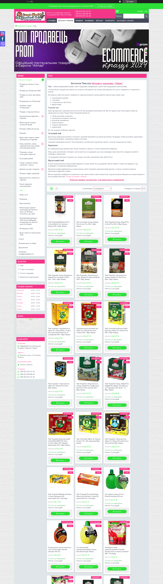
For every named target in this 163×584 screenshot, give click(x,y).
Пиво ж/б (24, 195)
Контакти (109, 21)
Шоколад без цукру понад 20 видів (28, 123)
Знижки (79, 21)
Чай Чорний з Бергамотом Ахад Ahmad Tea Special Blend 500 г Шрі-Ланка (58, 278)
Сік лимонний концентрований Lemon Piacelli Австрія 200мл (134, 451)
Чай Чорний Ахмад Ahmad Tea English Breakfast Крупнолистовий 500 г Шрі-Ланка (134, 507)
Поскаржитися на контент (89, 582)
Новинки (89, 21)
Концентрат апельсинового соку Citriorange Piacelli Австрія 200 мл (109, 452)
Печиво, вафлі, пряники (29, 173)
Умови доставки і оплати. (76, 176)
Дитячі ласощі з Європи (29, 169)
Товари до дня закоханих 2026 (30, 96)
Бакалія (23, 133)
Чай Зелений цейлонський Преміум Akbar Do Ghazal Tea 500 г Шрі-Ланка (58, 338)
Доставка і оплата (125, 21)
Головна (52, 21)
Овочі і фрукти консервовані (26, 185)
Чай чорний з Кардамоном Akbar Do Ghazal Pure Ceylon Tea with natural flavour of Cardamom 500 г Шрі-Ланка (108, 280)
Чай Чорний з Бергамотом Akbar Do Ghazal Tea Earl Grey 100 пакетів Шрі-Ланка (108, 393)
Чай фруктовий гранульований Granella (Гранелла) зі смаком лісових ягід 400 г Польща (83, 508)
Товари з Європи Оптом (29, 112)
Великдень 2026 (26, 228)
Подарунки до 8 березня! (30, 101)
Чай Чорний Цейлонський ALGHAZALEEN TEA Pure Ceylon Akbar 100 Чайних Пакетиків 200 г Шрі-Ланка (58, 395)
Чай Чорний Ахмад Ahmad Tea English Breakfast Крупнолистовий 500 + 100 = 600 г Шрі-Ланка (109, 507)
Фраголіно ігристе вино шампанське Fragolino (30, 138)
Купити (60, 241)
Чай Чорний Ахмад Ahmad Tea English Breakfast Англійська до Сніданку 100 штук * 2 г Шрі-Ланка (134, 338)
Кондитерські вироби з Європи (29, 117)
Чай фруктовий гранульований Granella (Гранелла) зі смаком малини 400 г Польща (58, 507)
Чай (21, 190)
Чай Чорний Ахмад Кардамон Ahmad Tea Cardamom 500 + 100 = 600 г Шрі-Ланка (134, 225)
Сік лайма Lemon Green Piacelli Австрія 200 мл (82, 450)
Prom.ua (93, 580)
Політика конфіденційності (26, 253)
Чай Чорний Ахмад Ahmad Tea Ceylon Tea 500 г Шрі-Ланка (109, 224)
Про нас (99, 21)
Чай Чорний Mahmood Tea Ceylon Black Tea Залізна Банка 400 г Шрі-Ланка (58, 224)
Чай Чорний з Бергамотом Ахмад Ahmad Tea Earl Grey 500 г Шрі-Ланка (83, 278)
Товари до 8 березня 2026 (30, 91)
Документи (23, 247)
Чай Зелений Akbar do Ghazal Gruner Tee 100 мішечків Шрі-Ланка (82, 392)
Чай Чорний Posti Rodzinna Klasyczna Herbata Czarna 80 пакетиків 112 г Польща (58, 452)
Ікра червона (25, 203)
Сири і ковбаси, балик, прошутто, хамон (29, 164)
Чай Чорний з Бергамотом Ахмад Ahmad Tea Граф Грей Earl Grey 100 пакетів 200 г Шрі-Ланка (109, 339)
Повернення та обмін (27, 243)
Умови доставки (104, 6)
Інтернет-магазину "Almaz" (107, 83)
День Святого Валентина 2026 (30, 234)
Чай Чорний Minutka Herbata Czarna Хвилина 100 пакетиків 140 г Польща (134, 393)
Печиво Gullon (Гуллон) (29, 129)
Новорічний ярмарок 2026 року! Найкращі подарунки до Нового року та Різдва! (29, 221)
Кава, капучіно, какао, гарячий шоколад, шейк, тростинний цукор (30, 146)
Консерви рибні (26, 158)
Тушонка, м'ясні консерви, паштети (27, 153)
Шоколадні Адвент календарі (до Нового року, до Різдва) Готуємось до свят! (29, 211)
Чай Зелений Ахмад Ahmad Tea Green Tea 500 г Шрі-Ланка (84, 224)
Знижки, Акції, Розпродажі (26, 107)
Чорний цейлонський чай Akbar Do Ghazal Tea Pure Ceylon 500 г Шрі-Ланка (133, 278)
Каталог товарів (65, 21)
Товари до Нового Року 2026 (29, 85)
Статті (21, 239)
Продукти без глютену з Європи (30, 179)
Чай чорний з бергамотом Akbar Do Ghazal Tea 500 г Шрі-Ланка (84, 337)
